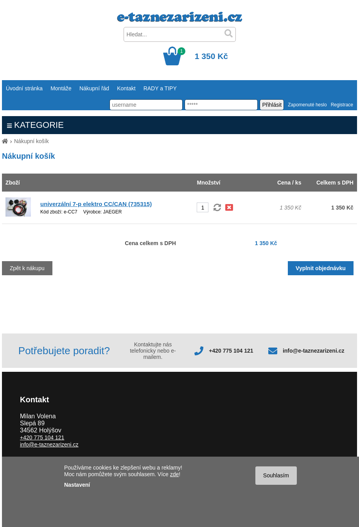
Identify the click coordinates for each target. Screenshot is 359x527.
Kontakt (126, 88)
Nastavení (77, 485)
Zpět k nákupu (27, 268)
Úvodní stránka (24, 88)
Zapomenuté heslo (307, 105)
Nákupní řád (94, 88)
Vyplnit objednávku (321, 268)
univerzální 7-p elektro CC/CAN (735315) (96, 204)
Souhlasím (276, 475)
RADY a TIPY (160, 88)
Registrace (342, 105)
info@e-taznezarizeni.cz (314, 351)
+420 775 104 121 (231, 351)
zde (174, 474)
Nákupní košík (31, 141)
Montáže (61, 88)
